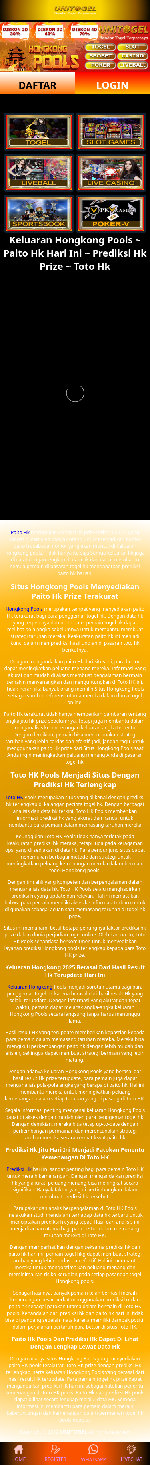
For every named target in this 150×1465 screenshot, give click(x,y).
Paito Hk (20, 532)
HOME (18, 1454)
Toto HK (14, 797)
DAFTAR (37, 85)
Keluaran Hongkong (30, 986)
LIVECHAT (131, 1454)
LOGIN (112, 85)
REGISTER (55, 1454)
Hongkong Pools (24, 609)
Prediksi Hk (19, 1169)
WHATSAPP (93, 1453)
